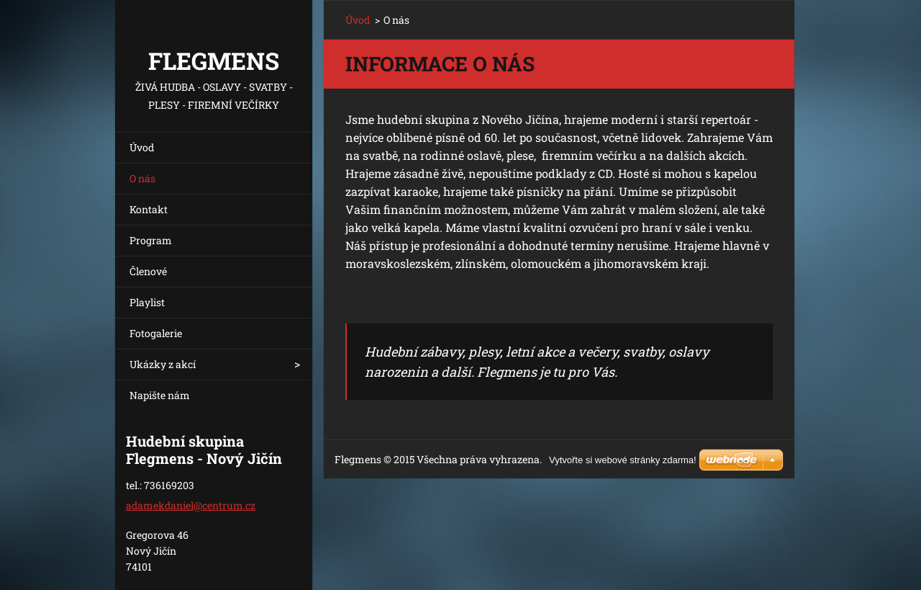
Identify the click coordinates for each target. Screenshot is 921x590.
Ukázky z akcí (163, 364)
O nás (142, 178)
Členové (148, 271)
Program (151, 240)
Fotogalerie (156, 333)
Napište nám (160, 395)
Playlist (147, 302)
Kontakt (149, 209)
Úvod (142, 147)
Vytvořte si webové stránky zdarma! (623, 460)
